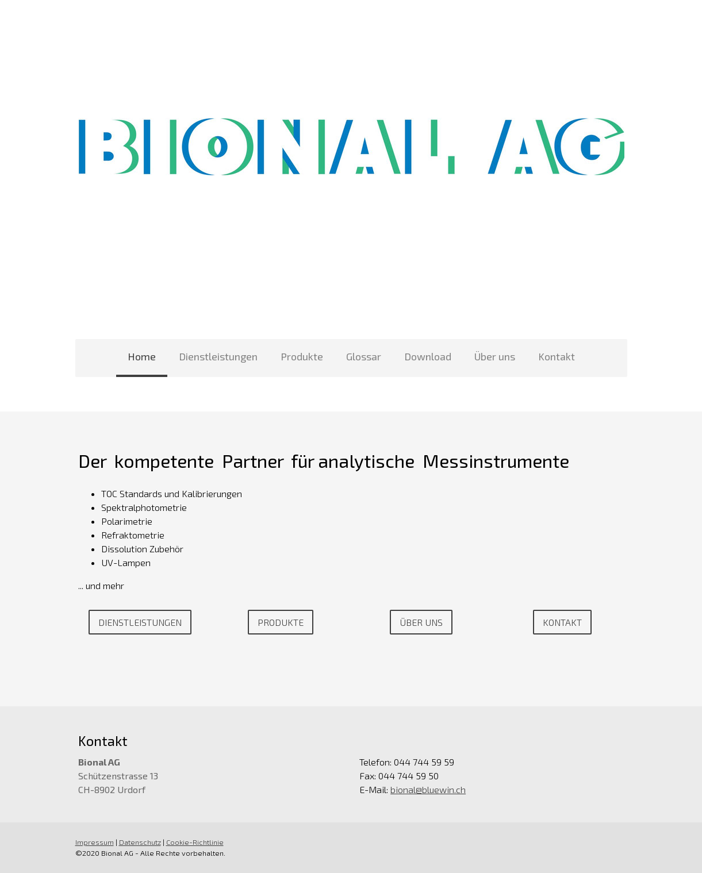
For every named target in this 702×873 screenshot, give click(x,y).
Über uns (494, 356)
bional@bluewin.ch (428, 789)
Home (142, 356)
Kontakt (556, 356)
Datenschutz (140, 842)
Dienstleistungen (218, 356)
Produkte (302, 356)
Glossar (363, 356)
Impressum (94, 842)
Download (427, 356)
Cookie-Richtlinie (195, 842)
